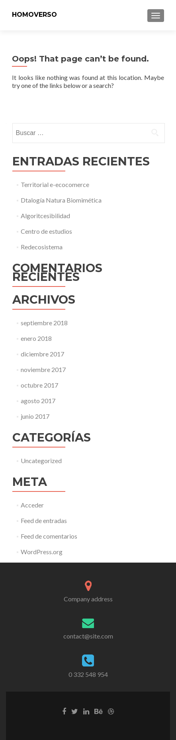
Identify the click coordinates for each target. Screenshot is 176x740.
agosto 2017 (38, 400)
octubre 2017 (39, 385)
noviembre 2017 (43, 369)
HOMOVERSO (34, 14)
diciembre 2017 (42, 354)
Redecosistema (42, 247)
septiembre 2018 (44, 322)
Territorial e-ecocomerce (55, 184)
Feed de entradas (44, 520)
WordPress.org (42, 551)
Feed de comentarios (49, 536)
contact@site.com (88, 636)
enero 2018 (36, 338)
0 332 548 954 (88, 674)
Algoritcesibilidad (45, 215)
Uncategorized (41, 460)
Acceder (32, 505)
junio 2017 (35, 416)
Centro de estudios (46, 231)
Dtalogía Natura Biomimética (61, 200)
